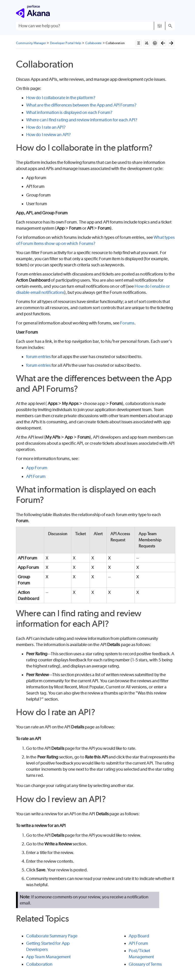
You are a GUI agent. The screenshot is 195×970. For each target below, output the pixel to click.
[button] (159, 26)
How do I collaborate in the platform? (60, 97)
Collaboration (39, 964)
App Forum (36, 467)
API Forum (35, 476)
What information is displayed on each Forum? (69, 112)
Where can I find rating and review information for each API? (81, 119)
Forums (127, 322)
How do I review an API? (48, 134)
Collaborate (93, 43)
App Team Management (48, 956)
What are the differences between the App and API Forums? (81, 105)
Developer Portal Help (66, 43)
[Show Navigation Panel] (172, 11)
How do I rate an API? (46, 127)
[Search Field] (95, 26)
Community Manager (31, 43)
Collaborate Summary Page (51, 935)
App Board (139, 935)
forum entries (38, 356)
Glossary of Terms (145, 964)
